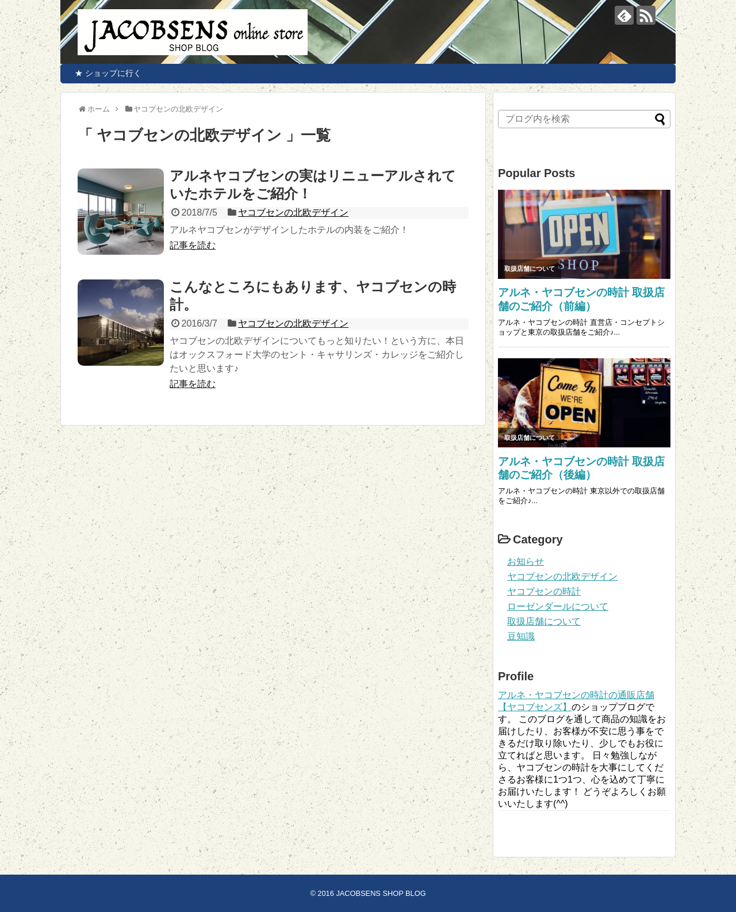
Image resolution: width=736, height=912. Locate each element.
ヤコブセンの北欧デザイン (293, 212)
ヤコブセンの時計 (544, 591)
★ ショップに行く (104, 73)
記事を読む (193, 245)
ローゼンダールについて (557, 606)
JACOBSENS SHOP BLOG (380, 893)
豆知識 (521, 636)
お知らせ (525, 561)
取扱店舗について (544, 621)
